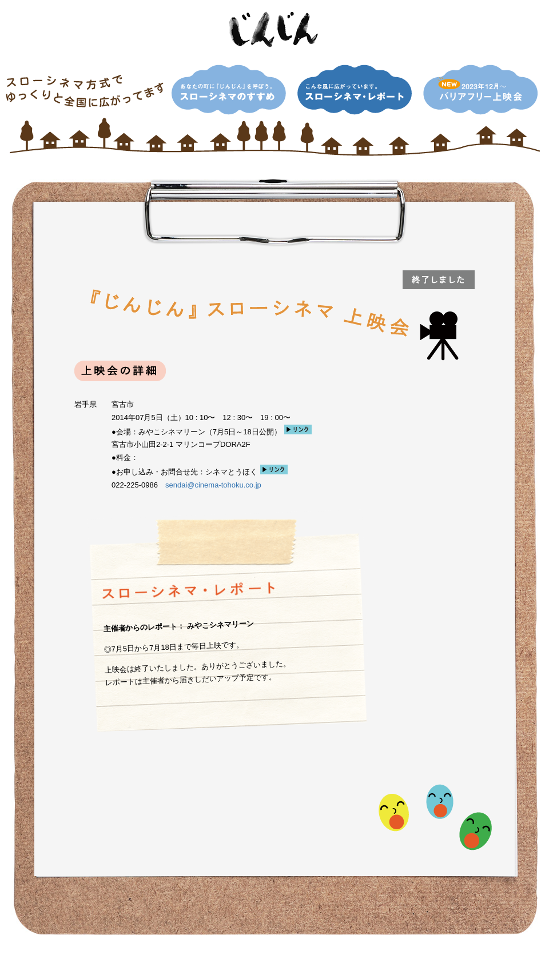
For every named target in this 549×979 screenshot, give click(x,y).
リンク (298, 429)
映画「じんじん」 (274, 29)
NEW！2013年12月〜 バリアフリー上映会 (480, 90)
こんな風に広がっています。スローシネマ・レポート (354, 90)
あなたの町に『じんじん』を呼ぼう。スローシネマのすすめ (229, 90)
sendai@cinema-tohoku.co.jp (213, 485)
